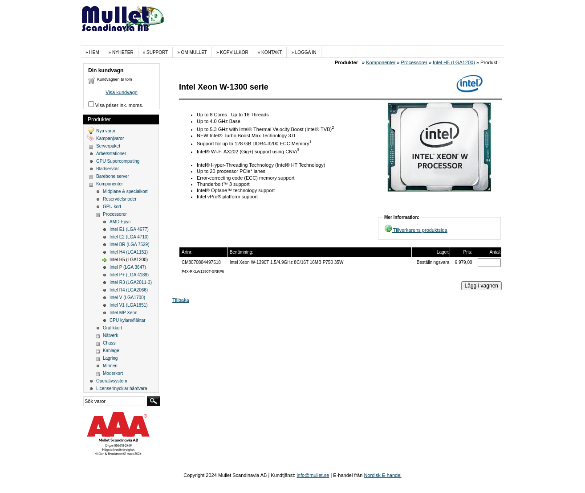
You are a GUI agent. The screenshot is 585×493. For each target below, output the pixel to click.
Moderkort (113, 373)
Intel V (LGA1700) (127, 297)
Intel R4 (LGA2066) (129, 290)
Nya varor (105, 130)
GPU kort (112, 206)
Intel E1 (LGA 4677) (129, 229)
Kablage (111, 350)
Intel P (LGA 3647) (128, 267)
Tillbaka (180, 300)
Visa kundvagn (122, 92)
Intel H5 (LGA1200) (454, 62)
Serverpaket (108, 146)
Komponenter (380, 62)
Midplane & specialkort (125, 191)
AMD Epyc (120, 221)
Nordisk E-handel (382, 475)
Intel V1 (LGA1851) (129, 305)
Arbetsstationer (111, 153)
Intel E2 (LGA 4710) (129, 236)
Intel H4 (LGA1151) (129, 252)
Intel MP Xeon (124, 312)
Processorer (414, 62)
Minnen (110, 365)
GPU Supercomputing (117, 161)
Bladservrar (107, 168)
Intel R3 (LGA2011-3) (131, 282)
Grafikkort (112, 327)
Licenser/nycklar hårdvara (121, 388)
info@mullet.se (313, 475)
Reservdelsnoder (120, 199)
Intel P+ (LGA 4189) (129, 274)
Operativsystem (111, 380)
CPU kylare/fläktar (128, 320)
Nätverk (110, 335)
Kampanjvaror (110, 138)
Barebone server (112, 176)
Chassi (110, 343)
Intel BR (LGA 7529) (130, 244)
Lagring (110, 358)
